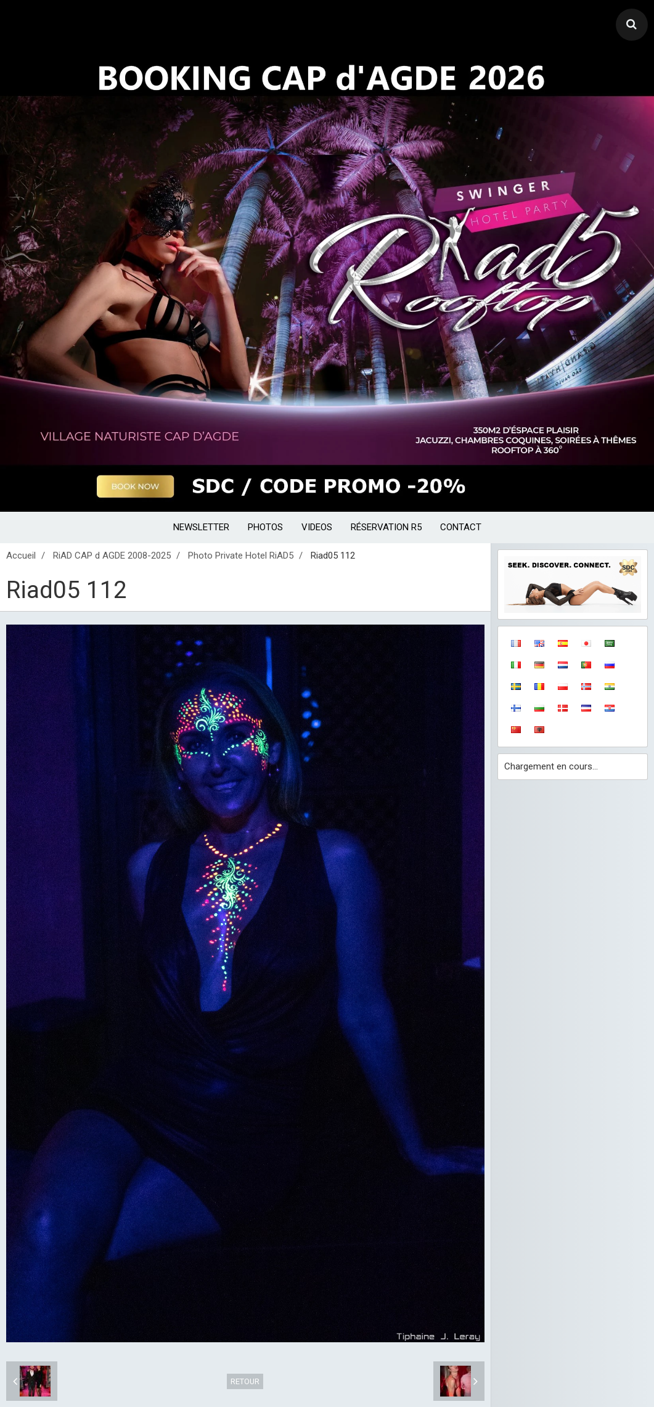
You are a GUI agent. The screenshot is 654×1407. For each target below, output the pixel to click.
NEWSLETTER (201, 527)
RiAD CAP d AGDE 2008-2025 (112, 555)
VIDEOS (316, 527)
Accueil (21, 555)
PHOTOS (265, 527)
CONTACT (460, 527)
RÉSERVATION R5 (386, 527)
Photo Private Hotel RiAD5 (240, 555)
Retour (245, 1381)
